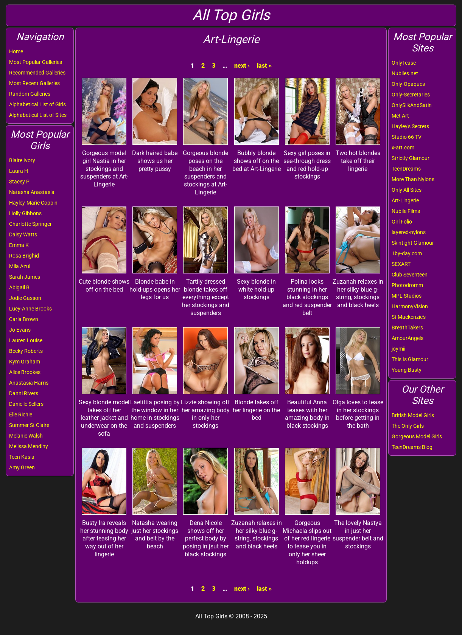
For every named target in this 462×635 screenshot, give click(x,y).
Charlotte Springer (30, 224)
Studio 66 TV (407, 137)
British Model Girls (413, 415)
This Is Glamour (410, 359)
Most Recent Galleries (34, 83)
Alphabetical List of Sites (38, 115)
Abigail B (19, 287)
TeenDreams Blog (412, 447)
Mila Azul (19, 266)
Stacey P (19, 182)
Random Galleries (29, 94)
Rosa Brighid (24, 256)
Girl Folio (402, 222)
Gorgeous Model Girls (417, 436)
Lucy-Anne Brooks (30, 309)
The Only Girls (408, 426)
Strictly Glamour (410, 158)
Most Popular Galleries (35, 62)
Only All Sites (407, 190)
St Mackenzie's (409, 317)
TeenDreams (406, 169)
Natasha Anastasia (31, 192)
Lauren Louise (25, 340)
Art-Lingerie (405, 200)
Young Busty (407, 370)
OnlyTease (404, 63)
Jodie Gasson (25, 298)
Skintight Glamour (413, 243)
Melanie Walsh (26, 436)
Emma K (19, 245)
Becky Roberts (26, 351)
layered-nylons (409, 232)
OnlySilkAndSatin (412, 105)
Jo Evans (20, 330)
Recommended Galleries (37, 73)
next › (242, 65)
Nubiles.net (405, 73)
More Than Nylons (413, 179)
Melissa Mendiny (28, 446)
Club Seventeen (410, 275)
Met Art (400, 116)
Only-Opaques (408, 84)
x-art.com (403, 147)
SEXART (401, 264)
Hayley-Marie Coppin (33, 203)
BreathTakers (407, 327)
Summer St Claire (29, 425)
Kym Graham (24, 362)
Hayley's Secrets (410, 126)
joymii (398, 349)
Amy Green (22, 467)
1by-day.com (407, 253)
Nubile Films (406, 211)
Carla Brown (23, 319)
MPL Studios (407, 296)
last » (264, 65)
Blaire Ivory (22, 160)
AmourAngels (407, 338)
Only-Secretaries (411, 95)
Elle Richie (20, 414)
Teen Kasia (21, 457)
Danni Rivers (23, 393)
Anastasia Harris (28, 383)
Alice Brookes (24, 372)
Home (16, 51)
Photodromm (407, 285)
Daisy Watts (23, 234)
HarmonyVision (410, 306)
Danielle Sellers (26, 404)
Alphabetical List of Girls (37, 104)
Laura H (18, 171)
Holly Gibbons (25, 213)
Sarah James (24, 277)
